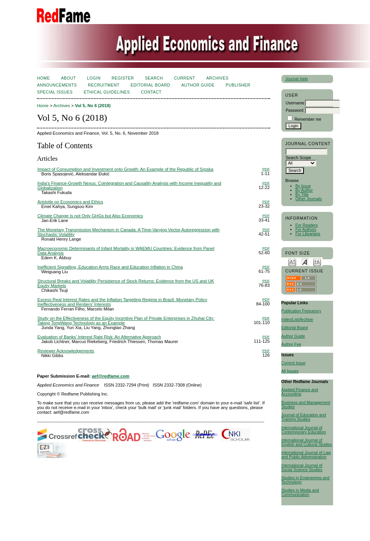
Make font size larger (317, 261)
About (68, 78)
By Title (302, 194)
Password (295, 110)
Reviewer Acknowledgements (65, 351)
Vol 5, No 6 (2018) (93, 105)
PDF (266, 169)
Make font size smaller (292, 261)
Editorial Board (294, 328)
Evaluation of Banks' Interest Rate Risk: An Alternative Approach (99, 337)
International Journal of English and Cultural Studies (306, 442)
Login (94, 78)
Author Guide (293, 336)
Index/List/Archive (297, 319)
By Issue (303, 186)
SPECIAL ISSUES (55, 92)
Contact (151, 92)
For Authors (305, 229)
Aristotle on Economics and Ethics (70, 201)
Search (154, 78)
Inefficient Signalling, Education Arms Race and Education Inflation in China (110, 267)
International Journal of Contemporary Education (303, 430)
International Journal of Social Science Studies (302, 467)
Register (123, 78)
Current (184, 78)
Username (295, 103)
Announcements (57, 85)
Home (43, 78)
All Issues (289, 371)
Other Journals (308, 199)
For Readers (306, 225)
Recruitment (103, 85)
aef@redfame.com (110, 376)
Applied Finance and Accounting (299, 392)
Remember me (308, 119)
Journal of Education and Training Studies (303, 417)
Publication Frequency (301, 311)
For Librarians (307, 234)
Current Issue (293, 363)
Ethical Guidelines (107, 92)
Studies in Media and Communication (300, 492)
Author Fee (291, 344)
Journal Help (296, 79)
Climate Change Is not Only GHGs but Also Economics (90, 215)
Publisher (238, 85)
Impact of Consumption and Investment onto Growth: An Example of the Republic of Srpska (125, 169)
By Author (304, 190)
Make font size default (305, 261)
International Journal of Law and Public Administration (306, 455)
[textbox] (306, 151)
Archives (217, 78)
